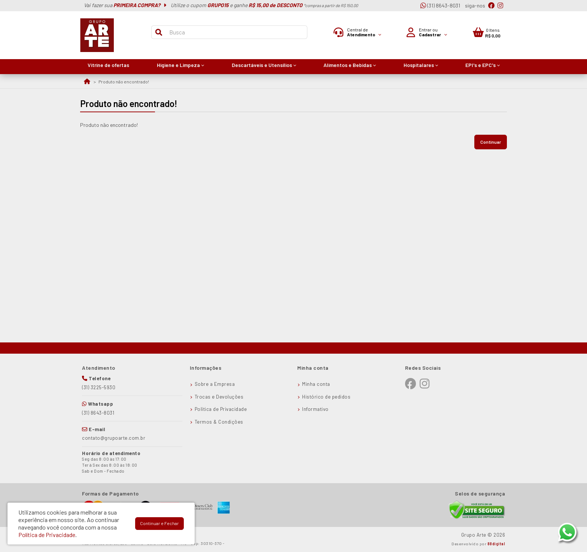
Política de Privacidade (221, 409)
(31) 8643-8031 (440, 5)
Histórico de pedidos (326, 397)
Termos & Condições (219, 422)
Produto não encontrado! (123, 81)
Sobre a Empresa (215, 384)
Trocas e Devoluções (219, 397)
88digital (496, 544)
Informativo (315, 409)
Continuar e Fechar (159, 523)
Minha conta (316, 384)
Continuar (490, 141)
